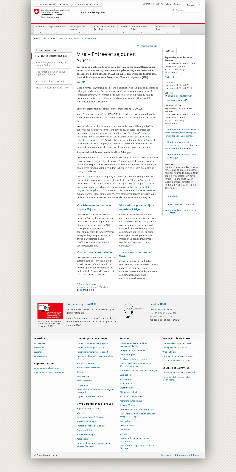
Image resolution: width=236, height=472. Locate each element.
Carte (169, 77)
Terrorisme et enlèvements (89, 368)
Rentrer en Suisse (84, 430)
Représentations (57, 29)
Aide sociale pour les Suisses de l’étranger (138, 370)
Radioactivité (83, 376)
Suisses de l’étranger (86, 434)
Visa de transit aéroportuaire (95, 252)
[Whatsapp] (89, 290)
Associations (82, 439)
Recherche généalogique (131, 401)
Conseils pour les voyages (79, 29)
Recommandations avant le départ (92, 352)
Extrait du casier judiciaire (131, 396)
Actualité (40, 29)
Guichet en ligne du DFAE (81, 304)
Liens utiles (125, 421)
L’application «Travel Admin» (90, 396)
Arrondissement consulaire (180, 204)
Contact (168, 50)
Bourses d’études (127, 405)
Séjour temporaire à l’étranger (90, 417)
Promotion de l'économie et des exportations (176, 378)
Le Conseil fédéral (47, 4)
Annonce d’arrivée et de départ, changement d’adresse (134, 344)
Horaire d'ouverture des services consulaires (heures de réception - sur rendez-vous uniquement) (182, 132)
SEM (81, 82)
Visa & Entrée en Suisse (141, 29)
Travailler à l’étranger (86, 421)
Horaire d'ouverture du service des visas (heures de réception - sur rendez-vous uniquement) (182, 145)
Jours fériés (173, 196)
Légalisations (126, 375)
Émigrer (80, 413)
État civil (123, 434)
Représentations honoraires (46, 368)
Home (37, 38)
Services (123, 29)
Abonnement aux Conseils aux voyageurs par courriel (95, 390)
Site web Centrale (176, 100)
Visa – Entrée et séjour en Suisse (176, 343)
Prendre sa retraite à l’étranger (90, 426)
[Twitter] (81, 290)
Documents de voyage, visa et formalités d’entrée (95, 357)
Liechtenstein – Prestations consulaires (137, 409)
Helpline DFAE (158, 304)
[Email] (92, 290)
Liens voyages (83, 385)
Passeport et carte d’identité (132, 350)
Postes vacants (40, 356)
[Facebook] (78, 290)
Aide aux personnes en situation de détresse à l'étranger (135, 364)
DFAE (65, 4)
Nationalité (125, 430)
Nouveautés (39, 343)
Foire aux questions (86, 363)
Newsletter (39, 348)
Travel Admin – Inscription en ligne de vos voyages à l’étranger (138, 415)
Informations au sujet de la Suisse (177, 356)
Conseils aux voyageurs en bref (90, 348)
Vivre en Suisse (169, 352)
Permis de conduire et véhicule (133, 359)
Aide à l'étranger (84, 381)
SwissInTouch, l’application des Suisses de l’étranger (138, 446)
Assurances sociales (128, 383)
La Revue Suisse (127, 425)
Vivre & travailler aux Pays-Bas (105, 29)
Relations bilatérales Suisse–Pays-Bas (178, 373)
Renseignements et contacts (175, 348)
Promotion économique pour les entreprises (134, 439)
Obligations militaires (129, 392)
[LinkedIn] (84, 290)
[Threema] (86, 290)
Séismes (80, 372)
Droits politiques (127, 355)
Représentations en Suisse (88, 408)
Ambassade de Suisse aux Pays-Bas (49, 373)
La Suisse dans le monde (87, 4)
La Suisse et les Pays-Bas (167, 29)
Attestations (125, 379)
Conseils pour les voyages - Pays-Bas (92, 343)
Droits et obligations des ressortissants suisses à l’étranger (94, 444)
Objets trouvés (126, 388)
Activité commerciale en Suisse (176, 360)
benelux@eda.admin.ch (180, 95)
